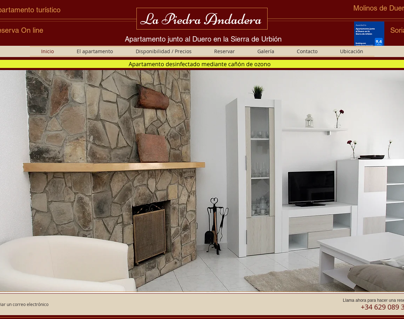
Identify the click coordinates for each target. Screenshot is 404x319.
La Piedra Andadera (201, 19)
